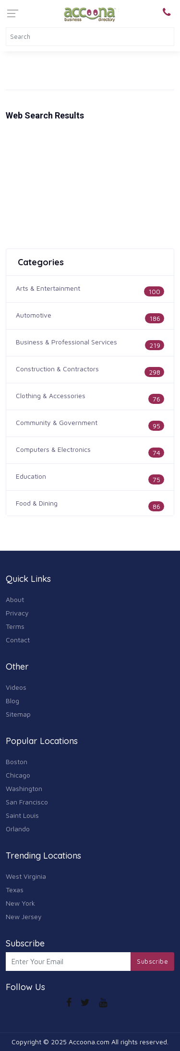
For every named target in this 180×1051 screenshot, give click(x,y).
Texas (15, 890)
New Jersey (24, 916)
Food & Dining (37, 503)
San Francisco (27, 802)
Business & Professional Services (66, 342)
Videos (16, 687)
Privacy (17, 613)
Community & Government (56, 422)
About (15, 599)
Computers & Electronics (53, 449)
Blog (12, 701)
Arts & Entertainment (48, 288)
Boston (16, 761)
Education (31, 476)
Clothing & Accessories (50, 395)
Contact (18, 640)
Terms (15, 626)
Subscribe (152, 961)
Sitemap (18, 714)
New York (20, 903)
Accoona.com (89, 1042)
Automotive (33, 315)
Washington (24, 788)
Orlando (18, 829)
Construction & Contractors (57, 369)
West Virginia (26, 876)
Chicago (18, 775)
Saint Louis (22, 815)
